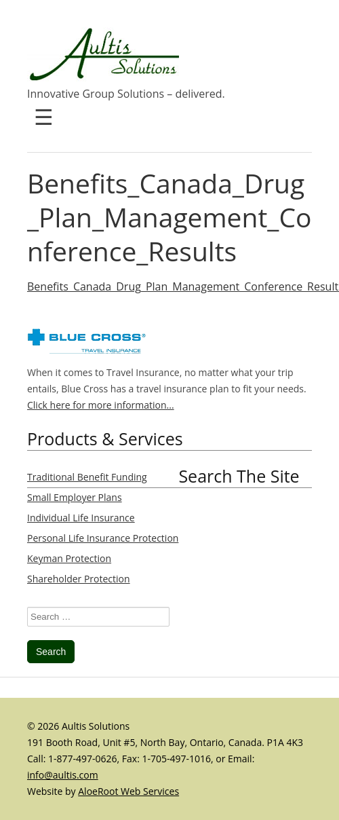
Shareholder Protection (78, 578)
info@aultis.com (62, 774)
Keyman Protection (69, 558)
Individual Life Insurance (81, 517)
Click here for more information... (100, 404)
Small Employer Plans (74, 497)
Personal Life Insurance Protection (102, 538)
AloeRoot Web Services (128, 791)
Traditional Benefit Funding (87, 476)
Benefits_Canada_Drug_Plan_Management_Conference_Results (169, 217)
